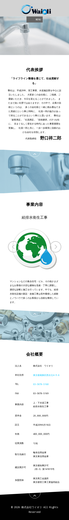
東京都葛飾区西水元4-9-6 (46, 375)
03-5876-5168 (41, 384)
